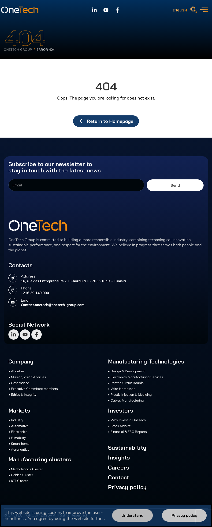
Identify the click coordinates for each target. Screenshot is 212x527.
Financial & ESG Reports (129, 432)
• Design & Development (126, 371)
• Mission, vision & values (27, 377)
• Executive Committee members (33, 389)
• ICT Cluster (18, 481)
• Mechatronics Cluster (25, 469)
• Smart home (19, 444)
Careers (118, 467)
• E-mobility (17, 438)
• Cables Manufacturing (126, 400)
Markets (19, 410)
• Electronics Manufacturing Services (135, 377)
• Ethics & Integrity (22, 394)
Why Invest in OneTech (128, 420)
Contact (118, 477)
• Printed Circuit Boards (126, 383)
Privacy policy (127, 487)
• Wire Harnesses (121, 389)
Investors (120, 410)
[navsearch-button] (193, 10)
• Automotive (18, 426)
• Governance (18, 383)
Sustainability (127, 448)
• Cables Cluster (20, 475)
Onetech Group (18, 55)
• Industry (15, 420)
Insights (119, 457)
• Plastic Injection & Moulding (130, 394)
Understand (132, 515)
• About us (16, 371)
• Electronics (17, 432)
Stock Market (120, 426)
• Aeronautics (18, 449)
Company (20, 361)
